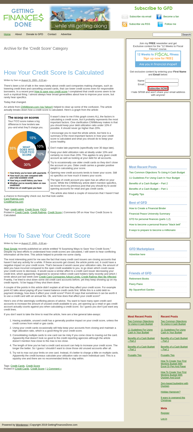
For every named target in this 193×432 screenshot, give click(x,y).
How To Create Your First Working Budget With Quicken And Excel (173, 375)
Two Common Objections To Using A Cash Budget (157, 172)
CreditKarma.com (13, 201)
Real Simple (10, 248)
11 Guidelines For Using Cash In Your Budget (154, 177)
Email (141, 84)
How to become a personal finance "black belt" (155, 224)
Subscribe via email (137, 16)
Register (165, 413)
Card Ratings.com (14, 198)
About (18, 34)
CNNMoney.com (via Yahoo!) (37, 106)
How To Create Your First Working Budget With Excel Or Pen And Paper (173, 364)
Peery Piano (136, 284)
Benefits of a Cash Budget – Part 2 (148, 183)
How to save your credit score (50, 91)
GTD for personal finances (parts (147, 219)
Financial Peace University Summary (149, 213)
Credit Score (32, 209)
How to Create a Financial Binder (147, 208)
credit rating (17, 209)
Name (141, 80)
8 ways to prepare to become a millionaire (152, 230)
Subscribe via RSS (136, 24)
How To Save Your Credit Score (47, 235)
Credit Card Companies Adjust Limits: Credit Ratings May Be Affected (77, 276)
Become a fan (167, 16)
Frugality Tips (136, 194)
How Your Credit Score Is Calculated (54, 72)
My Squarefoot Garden (142, 289)
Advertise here (137, 254)
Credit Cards (22, 212)
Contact (52, 34)
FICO (43, 209)
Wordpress (22, 424)
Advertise (66, 34)
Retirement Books (139, 278)
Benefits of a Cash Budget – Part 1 (148, 188)
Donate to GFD (34, 34)
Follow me (166, 24)
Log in (164, 419)
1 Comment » (54, 368)
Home (7, 34)
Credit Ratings (38, 212)
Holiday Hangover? (170, 392)
